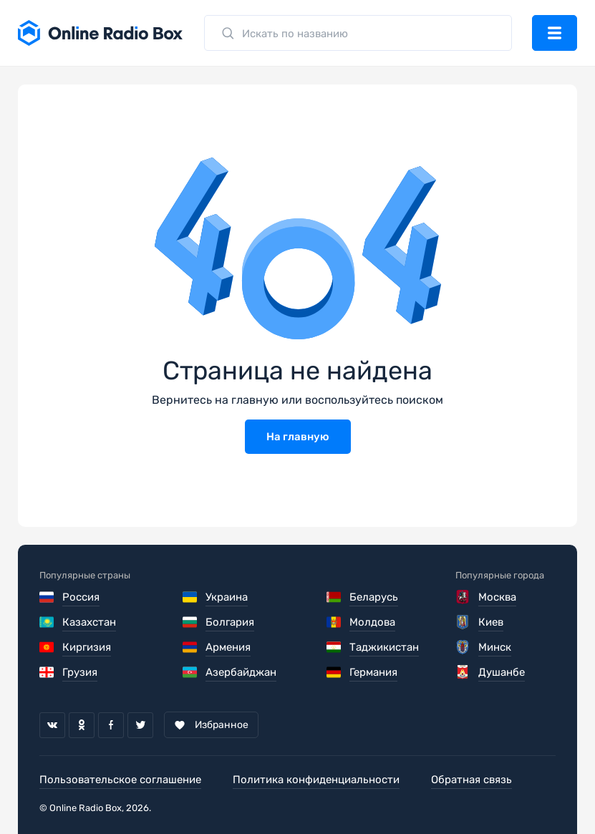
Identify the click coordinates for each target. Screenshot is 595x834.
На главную (297, 436)
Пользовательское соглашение (120, 779)
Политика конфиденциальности (316, 779)
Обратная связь (471, 779)
